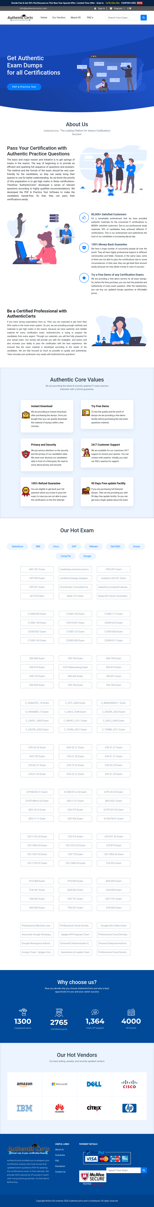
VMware (93, 546)
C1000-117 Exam (114, 613)
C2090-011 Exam (114, 640)
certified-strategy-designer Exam (76, 578)
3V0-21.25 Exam (113, 774)
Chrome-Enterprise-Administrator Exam (114, 943)
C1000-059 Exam (37, 613)
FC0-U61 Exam (37, 890)
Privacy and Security (43, 444)
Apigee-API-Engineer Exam (75, 934)
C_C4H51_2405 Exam (37, 720)
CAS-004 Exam (114, 890)
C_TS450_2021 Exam (75, 729)
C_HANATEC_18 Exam (37, 703)
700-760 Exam (113, 685)
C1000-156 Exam (75, 613)
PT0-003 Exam (75, 881)
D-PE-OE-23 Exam (113, 792)
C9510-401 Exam (75, 622)
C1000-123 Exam (75, 631)
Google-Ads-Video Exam (114, 925)
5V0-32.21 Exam (75, 747)
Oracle (136, 546)
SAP (74, 546)
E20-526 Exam (75, 818)
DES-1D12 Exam (37, 809)
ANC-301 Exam (37, 569)
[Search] (123, 17)
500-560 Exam (37, 658)
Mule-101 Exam (75, 596)
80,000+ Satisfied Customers (108, 214)
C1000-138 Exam (37, 622)
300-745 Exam (113, 658)
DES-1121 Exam (75, 800)
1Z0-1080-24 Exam (75, 863)
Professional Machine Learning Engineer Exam (38, 925)
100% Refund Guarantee (45, 483)
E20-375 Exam (75, 809)
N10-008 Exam (37, 881)
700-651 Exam (113, 676)
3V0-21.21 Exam (113, 756)
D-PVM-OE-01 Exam (37, 792)
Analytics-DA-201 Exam (113, 578)
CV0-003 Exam (114, 907)
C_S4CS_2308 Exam (75, 711)
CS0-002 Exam (37, 898)
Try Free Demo (100, 406)
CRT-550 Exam (37, 578)
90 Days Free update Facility (108, 483)
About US (76, 17)
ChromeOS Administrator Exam (76, 943)
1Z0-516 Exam (75, 836)
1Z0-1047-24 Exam (37, 854)
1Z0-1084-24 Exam (113, 854)
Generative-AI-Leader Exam (75, 952)
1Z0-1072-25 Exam (75, 845)
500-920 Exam (37, 685)
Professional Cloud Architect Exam (76, 925)
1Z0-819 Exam (113, 845)
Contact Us (60, 1172)
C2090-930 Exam (75, 640)
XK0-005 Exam (113, 881)
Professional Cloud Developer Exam (114, 952)
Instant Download (41, 406)
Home (44, 17)
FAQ (57, 1160)
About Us (59, 1149)
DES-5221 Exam (113, 800)
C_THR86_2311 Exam (113, 729)
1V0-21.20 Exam (75, 756)
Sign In (99, 8)
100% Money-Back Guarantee (109, 244)
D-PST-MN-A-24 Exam (37, 800)
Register (116, 8)
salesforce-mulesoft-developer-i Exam (114, 587)
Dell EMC (115, 546)
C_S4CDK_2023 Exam (113, 711)
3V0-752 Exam (37, 756)
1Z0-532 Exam (113, 863)
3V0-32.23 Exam (113, 765)
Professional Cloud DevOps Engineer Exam (114, 934)
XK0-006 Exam (37, 907)
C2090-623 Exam (114, 622)
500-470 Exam (37, 667)
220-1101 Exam (113, 898)
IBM (38, 546)
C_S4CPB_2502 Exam (37, 729)
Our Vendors (58, 17)
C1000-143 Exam (37, 640)
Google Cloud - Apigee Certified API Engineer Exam (38, 952)
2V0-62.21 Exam (37, 765)
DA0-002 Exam (75, 890)
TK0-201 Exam (75, 907)
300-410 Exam (113, 667)
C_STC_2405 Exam (75, 703)
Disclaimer (60, 1166)
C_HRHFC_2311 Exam (75, 720)
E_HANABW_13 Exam (37, 711)
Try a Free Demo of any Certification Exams (117, 274)
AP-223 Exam (37, 596)
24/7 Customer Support (105, 444)
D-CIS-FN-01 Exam (113, 818)
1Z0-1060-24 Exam (37, 845)
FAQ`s (90, 17)
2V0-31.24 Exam (37, 774)
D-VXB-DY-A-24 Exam (75, 792)
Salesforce (17, 546)
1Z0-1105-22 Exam (37, 863)
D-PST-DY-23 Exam (113, 809)
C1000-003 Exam (114, 631)
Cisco (56, 546)
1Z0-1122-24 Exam (37, 836)
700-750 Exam (75, 685)
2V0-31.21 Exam (113, 747)
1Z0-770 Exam (75, 854)
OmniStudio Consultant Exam (75, 587)
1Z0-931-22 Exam (113, 836)
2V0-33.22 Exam (37, 747)
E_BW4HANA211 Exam (113, 703)
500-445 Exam (75, 676)
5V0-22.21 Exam (75, 774)
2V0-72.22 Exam (75, 765)
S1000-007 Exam (37, 631)
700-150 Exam (75, 658)
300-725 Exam (37, 676)
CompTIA (66, 556)
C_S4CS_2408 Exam (113, 720)
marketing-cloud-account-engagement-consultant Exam (76, 569)
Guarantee (60, 1155)
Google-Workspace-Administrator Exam (38, 943)
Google (87, 556)
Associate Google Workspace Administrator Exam (38, 934)
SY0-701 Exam (75, 898)
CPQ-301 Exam (114, 569)
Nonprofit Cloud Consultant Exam (114, 596)
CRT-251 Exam (37, 587)
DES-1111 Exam (37, 818)
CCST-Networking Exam (75, 667)
